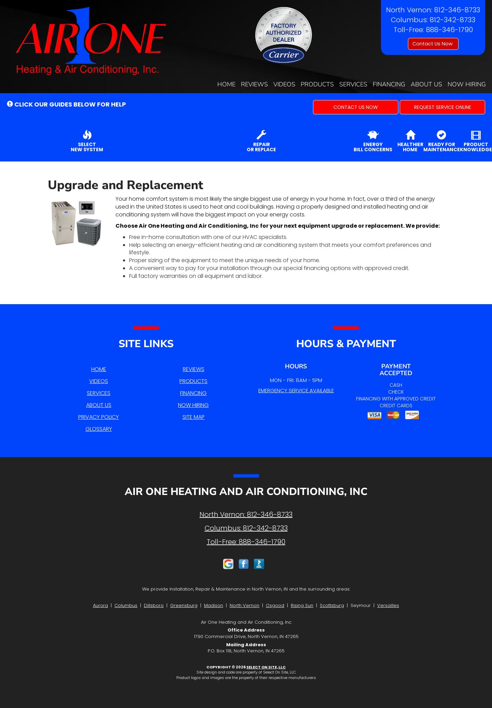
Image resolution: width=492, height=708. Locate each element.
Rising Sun (302, 605)
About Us (426, 84)
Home (226, 84)
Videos (284, 84)
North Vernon (244, 605)
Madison (213, 605)
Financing (389, 84)
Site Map (193, 417)
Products (317, 84)
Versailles (388, 605)
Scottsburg (332, 605)
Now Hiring (467, 84)
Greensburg (183, 605)
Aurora (100, 605)
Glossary (98, 429)
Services (353, 84)
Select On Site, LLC (266, 667)
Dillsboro (154, 605)
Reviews (254, 84)
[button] (355, 107)
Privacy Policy (98, 417)
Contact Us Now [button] (433, 43)
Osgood (275, 605)
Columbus (125, 605)
